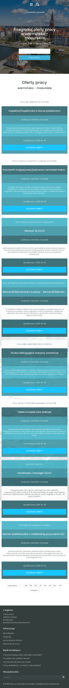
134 (55, 585)
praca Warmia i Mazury (12, 640)
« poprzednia (12, 585)
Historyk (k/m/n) (34, 230)
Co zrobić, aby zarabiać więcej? (16, 658)
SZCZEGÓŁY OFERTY (34, 147)
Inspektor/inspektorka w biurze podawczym (34, 110)
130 (35, 585)
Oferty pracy (8, 614)
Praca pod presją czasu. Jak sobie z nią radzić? (22, 655)
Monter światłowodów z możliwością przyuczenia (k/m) (35, 534)
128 (26, 585)
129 (31, 585)
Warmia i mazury (10, 617)
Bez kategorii (8, 633)
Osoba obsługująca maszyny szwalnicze (34, 353)
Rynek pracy (8, 620)
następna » (34, 590)
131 (40, 585)
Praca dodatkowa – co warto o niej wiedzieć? (22, 665)
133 (50, 585)
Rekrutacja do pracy (11, 644)
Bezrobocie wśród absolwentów (16, 622)
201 (60, 585)
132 (45, 585)
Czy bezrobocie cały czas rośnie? (17, 662)
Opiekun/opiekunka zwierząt (34, 412)
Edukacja (7, 637)
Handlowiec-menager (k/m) (34, 473)
